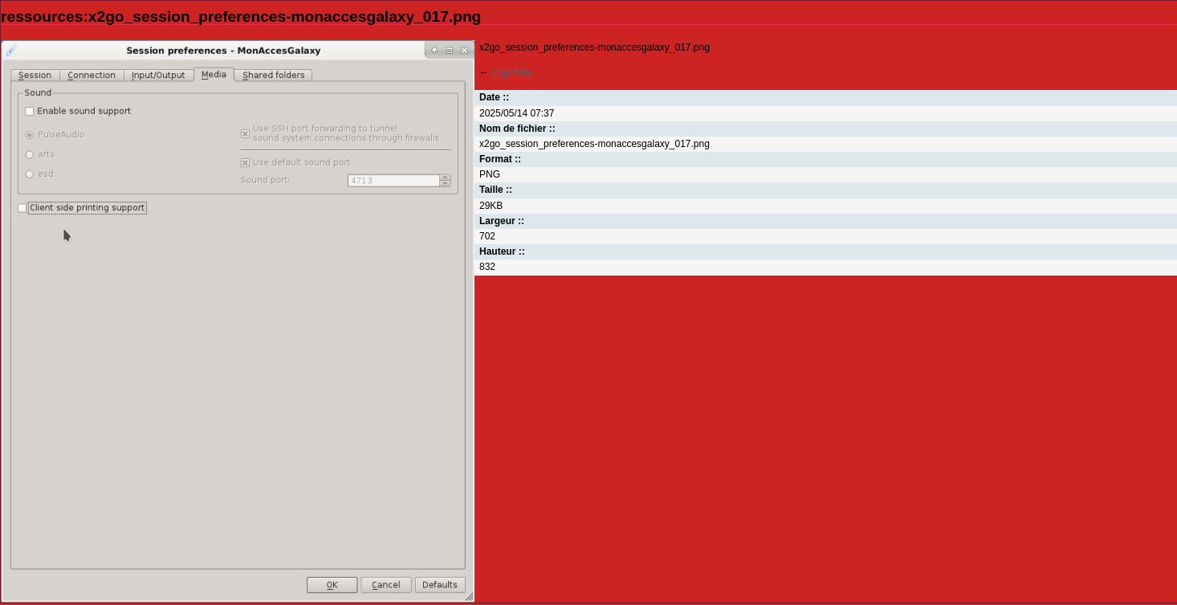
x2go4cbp (512, 72)
